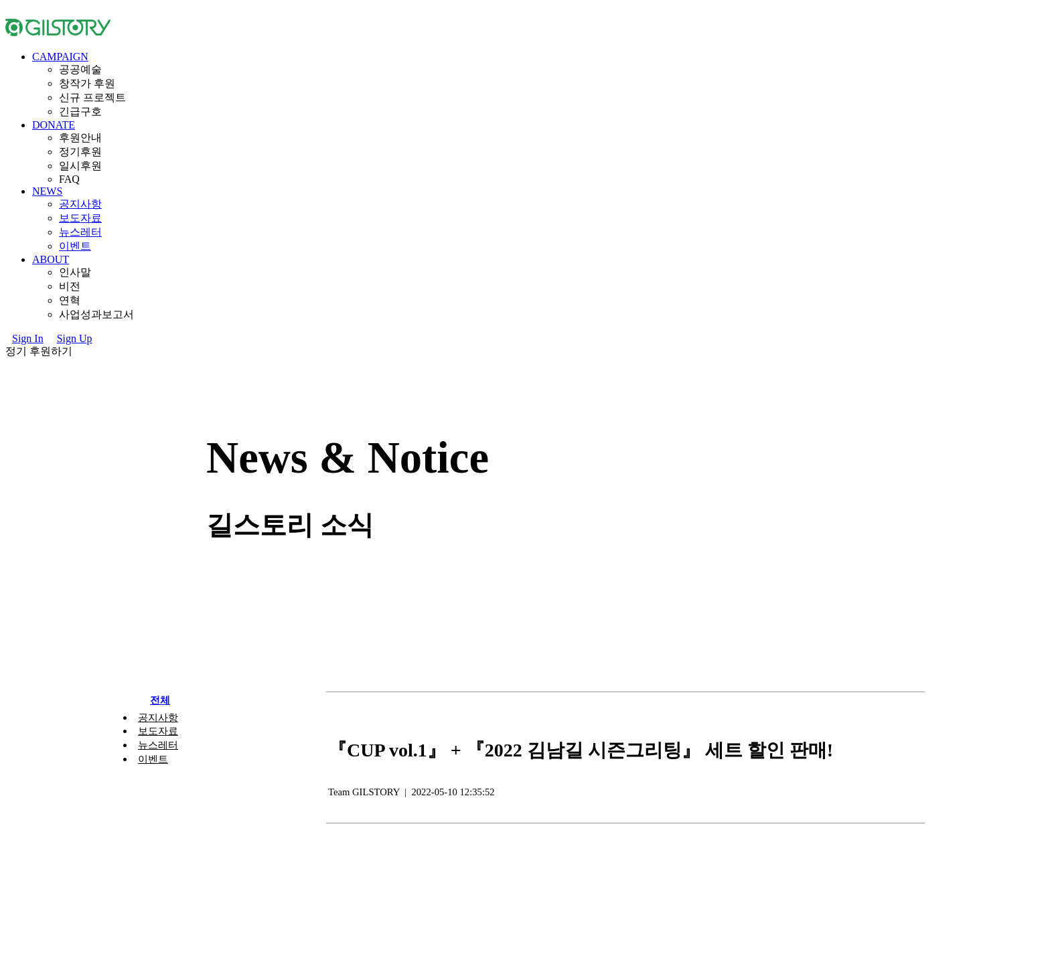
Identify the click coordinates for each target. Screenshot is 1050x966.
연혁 (69, 300)
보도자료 (80, 218)
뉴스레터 (80, 232)
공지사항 (80, 204)
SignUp (74, 338)
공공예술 (80, 69)
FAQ (69, 179)
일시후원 (80, 165)
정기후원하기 (38, 351)
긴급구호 (80, 111)
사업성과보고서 (96, 314)
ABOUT (50, 259)
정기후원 (80, 151)
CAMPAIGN (60, 56)
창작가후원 (87, 83)
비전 (69, 286)
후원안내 (80, 137)
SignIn (28, 338)
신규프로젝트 (92, 97)
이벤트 (75, 246)
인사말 (75, 272)
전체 (160, 700)
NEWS (47, 191)
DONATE (53, 125)
